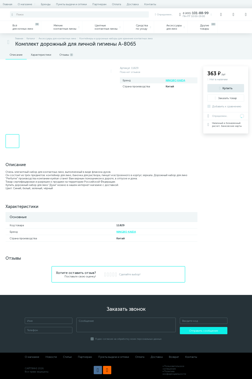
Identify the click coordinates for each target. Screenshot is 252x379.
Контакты (150, 4)
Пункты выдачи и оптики (71, 4)
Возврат (174, 356)
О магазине (26, 4)
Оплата (116, 4)
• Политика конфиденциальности (174, 372)
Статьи (67, 356)
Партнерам (99, 4)
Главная (7, 4)
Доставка (133, 4)
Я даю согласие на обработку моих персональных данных (128, 338)
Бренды (45, 4)
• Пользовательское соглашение (173, 367)
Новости (51, 356)
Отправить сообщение (203, 330)
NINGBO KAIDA (175, 80)
